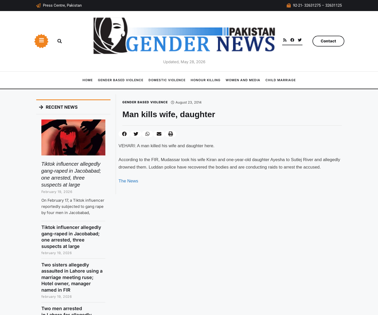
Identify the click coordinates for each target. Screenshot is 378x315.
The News (128, 181)
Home (87, 80)
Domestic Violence (167, 80)
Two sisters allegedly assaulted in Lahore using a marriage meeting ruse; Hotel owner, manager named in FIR (72, 277)
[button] (59, 41)
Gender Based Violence (120, 80)
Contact (328, 41)
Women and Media (243, 80)
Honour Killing (205, 80)
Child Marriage (280, 80)
